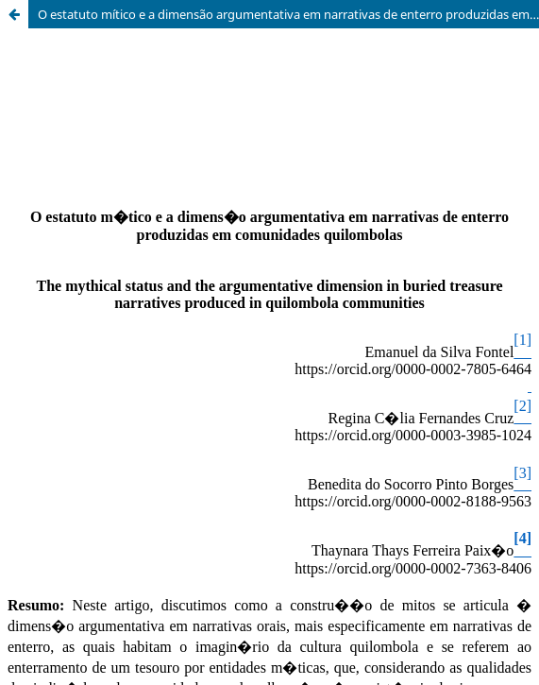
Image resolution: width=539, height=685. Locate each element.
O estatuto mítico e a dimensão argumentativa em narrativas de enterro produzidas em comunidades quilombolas (288, 14)
